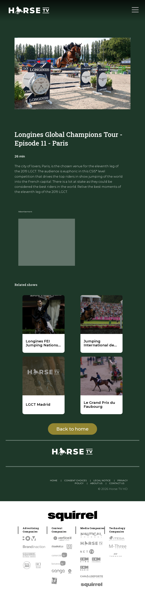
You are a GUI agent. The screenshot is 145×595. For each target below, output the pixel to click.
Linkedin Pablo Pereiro (31, 480)
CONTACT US (116, 483)
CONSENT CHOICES (75, 480)
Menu (135, 8)
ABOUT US (96, 483)
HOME (53, 480)
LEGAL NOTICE (102, 480)
